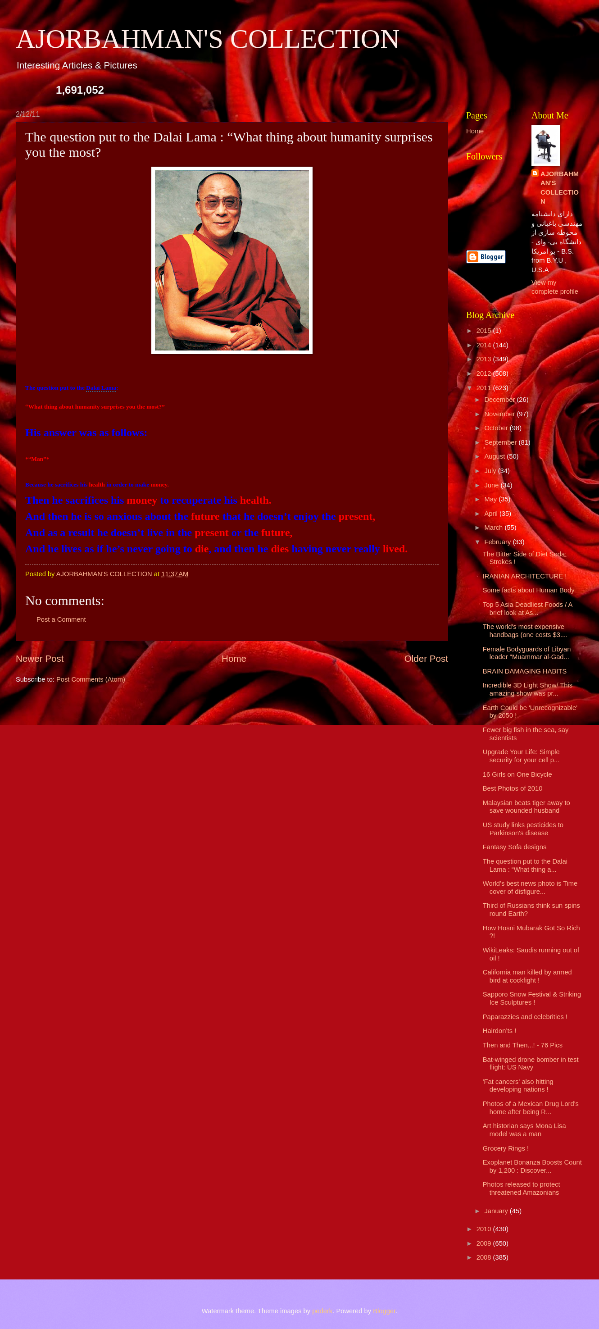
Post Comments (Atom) (90, 679)
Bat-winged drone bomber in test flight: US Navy (531, 1063)
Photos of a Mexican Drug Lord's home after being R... (531, 1107)
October (496, 428)
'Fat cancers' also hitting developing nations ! (518, 1085)
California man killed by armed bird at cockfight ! (527, 976)
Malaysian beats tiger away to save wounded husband (526, 807)
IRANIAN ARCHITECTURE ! (525, 576)
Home (234, 658)
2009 (484, 1243)
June (492, 485)
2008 (484, 1257)
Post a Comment (61, 619)
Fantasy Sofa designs (515, 847)
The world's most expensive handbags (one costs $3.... (525, 630)
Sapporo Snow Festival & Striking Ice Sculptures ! (532, 998)
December (500, 399)
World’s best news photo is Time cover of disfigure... (530, 887)
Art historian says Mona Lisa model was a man (524, 1130)
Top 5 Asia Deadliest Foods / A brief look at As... (527, 608)
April (491, 513)
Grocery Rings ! (506, 1148)
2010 (484, 1229)
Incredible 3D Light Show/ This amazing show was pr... (527, 689)
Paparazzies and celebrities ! (525, 1016)
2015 (484, 330)
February (498, 542)
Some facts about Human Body (529, 590)
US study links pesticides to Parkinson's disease (523, 829)
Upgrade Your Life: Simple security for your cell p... (521, 756)
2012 (484, 373)
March (494, 527)
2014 (484, 345)
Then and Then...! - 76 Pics (523, 1045)
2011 (484, 387)
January (496, 1211)
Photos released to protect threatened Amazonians (521, 1188)
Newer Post (40, 658)
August (495, 456)
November (500, 414)
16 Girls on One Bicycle (517, 774)
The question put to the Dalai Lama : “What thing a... (525, 865)
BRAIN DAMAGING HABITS (525, 671)
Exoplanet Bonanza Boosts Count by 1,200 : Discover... (532, 1166)
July (491, 470)
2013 (484, 359)
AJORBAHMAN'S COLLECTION (208, 39)
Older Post (426, 658)
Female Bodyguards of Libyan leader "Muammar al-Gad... (527, 653)
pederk (322, 1311)
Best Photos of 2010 (513, 788)
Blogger (384, 1311)
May (491, 499)
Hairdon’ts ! (499, 1030)
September (501, 442)
